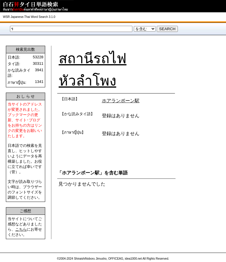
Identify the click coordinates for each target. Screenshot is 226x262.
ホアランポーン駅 (120, 100)
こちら (21, 229)
